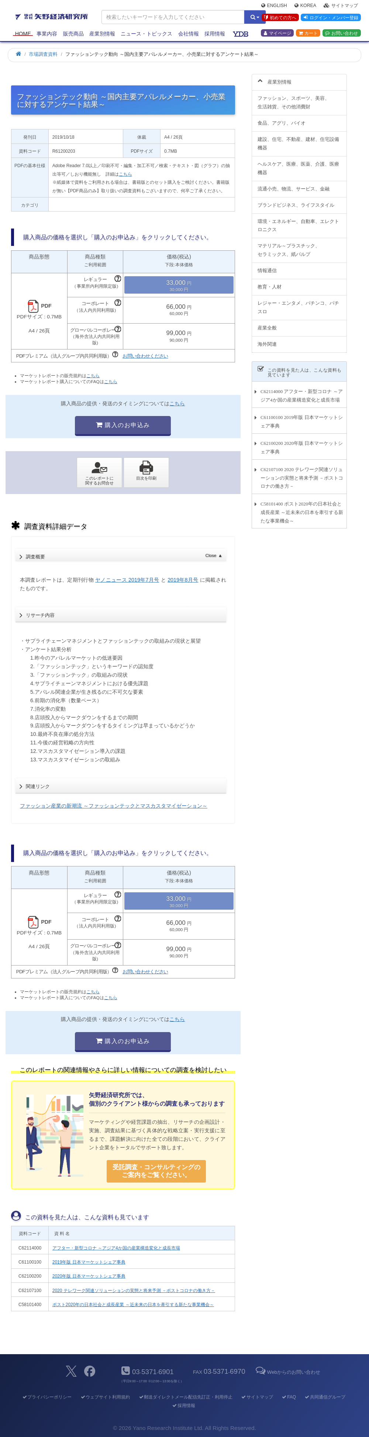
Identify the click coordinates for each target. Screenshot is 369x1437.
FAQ (289, 1397)
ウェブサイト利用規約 (105, 1397)
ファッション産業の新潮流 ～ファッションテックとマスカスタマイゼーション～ (113, 806)
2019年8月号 (183, 580)
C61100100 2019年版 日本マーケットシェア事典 (302, 417)
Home (23, 34)
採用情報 (214, 34)
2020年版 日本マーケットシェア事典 (88, 1276)
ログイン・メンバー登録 (330, 18)
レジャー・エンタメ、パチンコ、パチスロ (298, 303)
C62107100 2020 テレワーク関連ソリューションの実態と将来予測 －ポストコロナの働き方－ (302, 473)
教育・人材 (270, 282)
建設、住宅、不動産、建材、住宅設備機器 (298, 139)
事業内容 (47, 34)
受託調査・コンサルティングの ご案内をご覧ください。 (156, 1171)
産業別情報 (102, 34)
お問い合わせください (145, 356)
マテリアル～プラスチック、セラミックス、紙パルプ (289, 246)
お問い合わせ (341, 33)
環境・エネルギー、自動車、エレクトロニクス (298, 221)
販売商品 (73, 34)
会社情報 (188, 34)
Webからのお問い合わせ (287, 1372)
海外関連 (267, 339)
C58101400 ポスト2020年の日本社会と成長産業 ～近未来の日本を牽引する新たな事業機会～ (302, 508)
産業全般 (267, 323)
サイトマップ (341, 6)
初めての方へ (280, 18)
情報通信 (267, 266)
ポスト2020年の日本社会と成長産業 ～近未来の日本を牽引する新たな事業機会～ (133, 1304)
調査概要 (124, 554)
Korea (305, 6)
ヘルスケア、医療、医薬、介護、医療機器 (298, 164)
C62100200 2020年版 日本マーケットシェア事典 (302, 443)
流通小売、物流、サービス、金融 (294, 184)
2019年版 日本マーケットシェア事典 (88, 1262)
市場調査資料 (43, 54)
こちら (125, 174)
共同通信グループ (324, 1397)
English (274, 6)
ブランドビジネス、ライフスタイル (296, 200)
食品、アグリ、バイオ (282, 119)
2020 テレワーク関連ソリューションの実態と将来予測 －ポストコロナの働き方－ (133, 1290)
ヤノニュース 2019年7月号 (127, 580)
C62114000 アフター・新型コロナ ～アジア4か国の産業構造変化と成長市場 (302, 391)
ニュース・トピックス (146, 34)
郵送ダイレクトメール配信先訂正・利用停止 (185, 1397)
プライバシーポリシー (47, 1397)
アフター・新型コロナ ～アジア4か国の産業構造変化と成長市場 (116, 1248)
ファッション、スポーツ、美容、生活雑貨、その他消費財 (294, 98)
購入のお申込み (123, 425)
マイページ (277, 33)
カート (308, 33)
